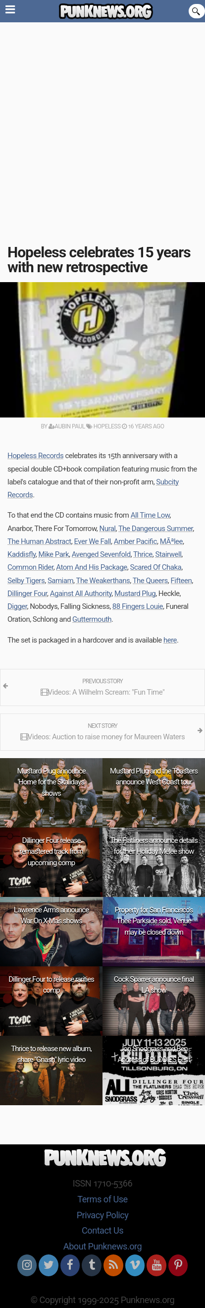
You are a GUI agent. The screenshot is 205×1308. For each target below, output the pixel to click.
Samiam (60, 580)
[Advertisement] (102, 130)
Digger (17, 606)
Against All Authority (81, 593)
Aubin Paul (67, 426)
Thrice (143, 554)
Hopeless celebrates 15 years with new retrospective (99, 259)
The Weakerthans (103, 580)
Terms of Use (102, 1199)
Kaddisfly (21, 554)
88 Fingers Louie (137, 606)
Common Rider (30, 567)
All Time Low (150, 515)
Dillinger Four (27, 593)
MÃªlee (171, 541)
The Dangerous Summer (155, 528)
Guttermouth (91, 619)
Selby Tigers (26, 580)
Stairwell (168, 554)
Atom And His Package (91, 567)
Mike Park (53, 554)
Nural (107, 528)
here (170, 640)
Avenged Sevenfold (101, 554)
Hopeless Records (35, 455)
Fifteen (181, 580)
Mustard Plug (134, 593)
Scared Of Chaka (156, 567)
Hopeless (103, 426)
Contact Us (102, 1230)
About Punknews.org (102, 1246)
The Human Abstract (39, 541)
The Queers (150, 580)
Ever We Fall (92, 541)
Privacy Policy (103, 1215)
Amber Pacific (135, 541)
